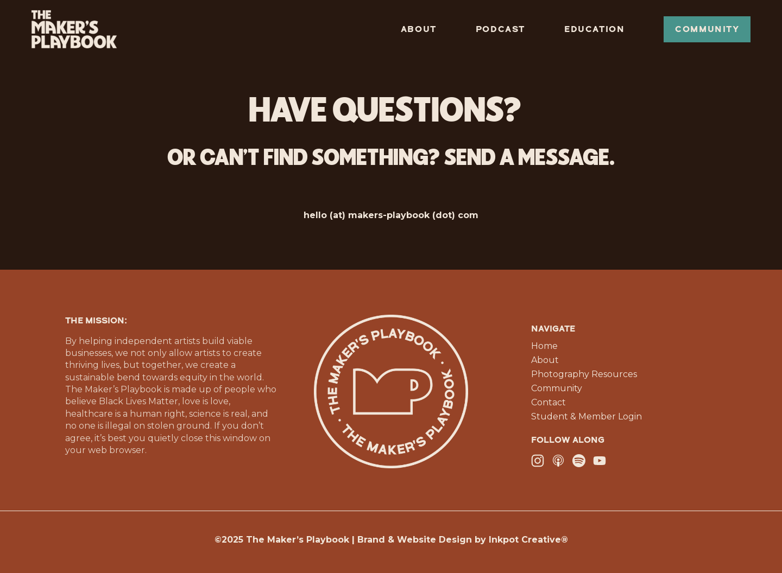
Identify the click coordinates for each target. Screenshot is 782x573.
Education (594, 29)
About (419, 29)
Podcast (500, 29)
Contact (548, 402)
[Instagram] (537, 460)
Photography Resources (584, 374)
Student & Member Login (586, 416)
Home (544, 346)
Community (707, 29)
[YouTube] (599, 460)
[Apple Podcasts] (558, 460)
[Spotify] (578, 460)
